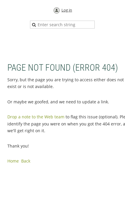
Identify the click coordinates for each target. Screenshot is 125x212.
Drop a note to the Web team (35, 117)
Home (13, 161)
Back (25, 161)
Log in (66, 10)
